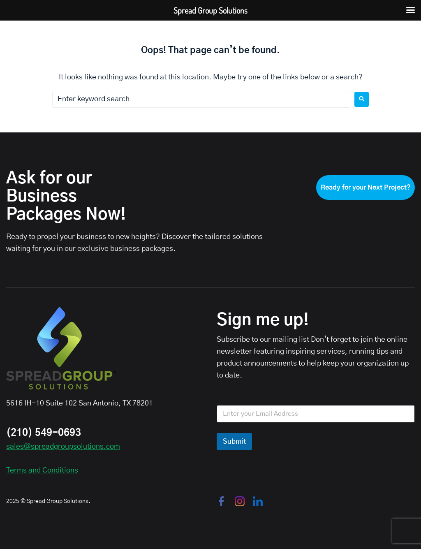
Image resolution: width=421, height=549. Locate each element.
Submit (234, 441)
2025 (12, 501)
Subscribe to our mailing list (263, 339)
